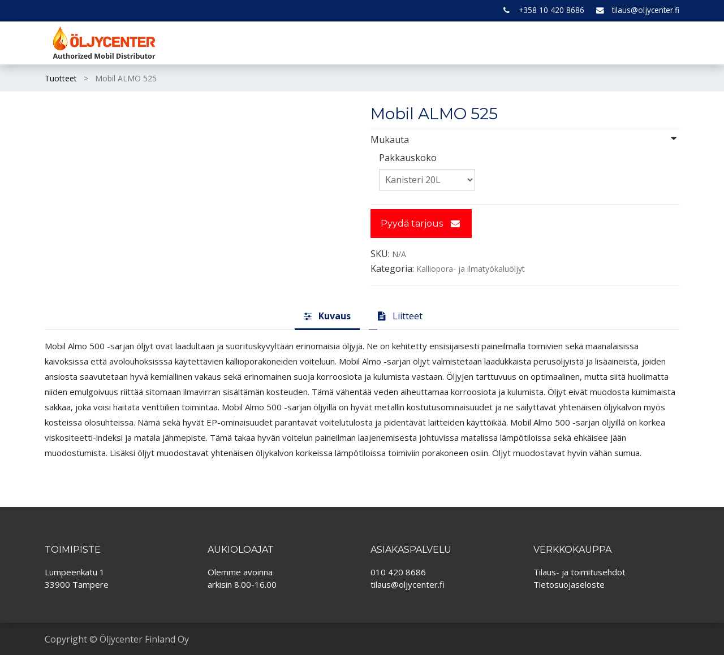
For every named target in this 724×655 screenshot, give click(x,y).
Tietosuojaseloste (569, 584)
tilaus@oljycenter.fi (645, 10)
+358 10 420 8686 (551, 10)
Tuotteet (61, 78)
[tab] (327, 316)
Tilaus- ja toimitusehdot (579, 572)
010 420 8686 (398, 572)
